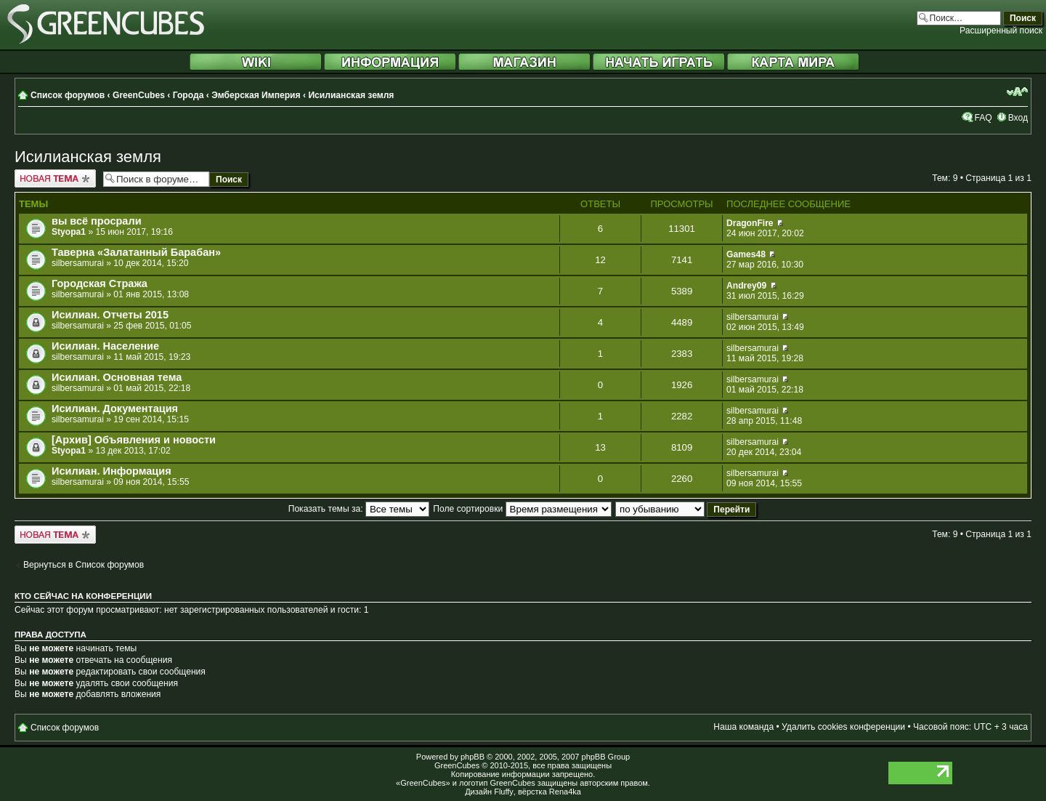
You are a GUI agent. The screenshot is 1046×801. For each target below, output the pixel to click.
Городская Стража (99, 283)
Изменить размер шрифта (1017, 91)
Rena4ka (565, 791)
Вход (1018, 118)
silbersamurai (78, 263)
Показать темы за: (358, 509)
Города (188, 95)
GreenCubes (139, 95)
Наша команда (743, 727)
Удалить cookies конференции (843, 727)
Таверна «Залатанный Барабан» (136, 252)
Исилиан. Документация (115, 408)
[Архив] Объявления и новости (134, 440)
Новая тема (55, 178)
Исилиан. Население (105, 346)
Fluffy (504, 791)
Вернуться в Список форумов (83, 565)
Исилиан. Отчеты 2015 (110, 315)
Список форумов (68, 95)
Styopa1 (69, 232)
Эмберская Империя (255, 95)
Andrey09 (746, 286)
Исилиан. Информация (111, 471)
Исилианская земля (351, 95)
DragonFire (750, 223)
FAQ (983, 118)
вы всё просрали (97, 221)
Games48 (746, 254)
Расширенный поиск (1001, 30)
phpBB (473, 756)
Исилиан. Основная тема (117, 377)
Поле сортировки (522, 509)
